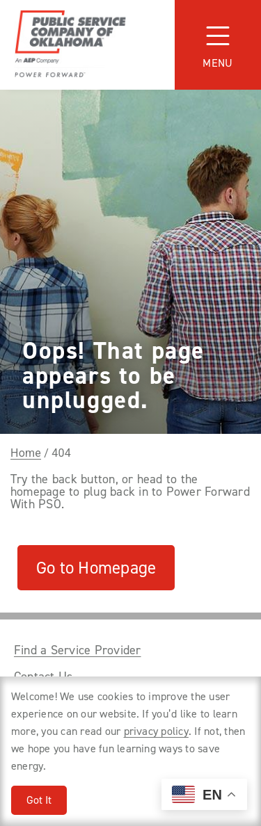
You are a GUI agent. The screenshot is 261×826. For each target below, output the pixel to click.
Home (25, 453)
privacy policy (156, 731)
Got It (39, 800)
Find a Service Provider (77, 650)
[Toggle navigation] (218, 45)
